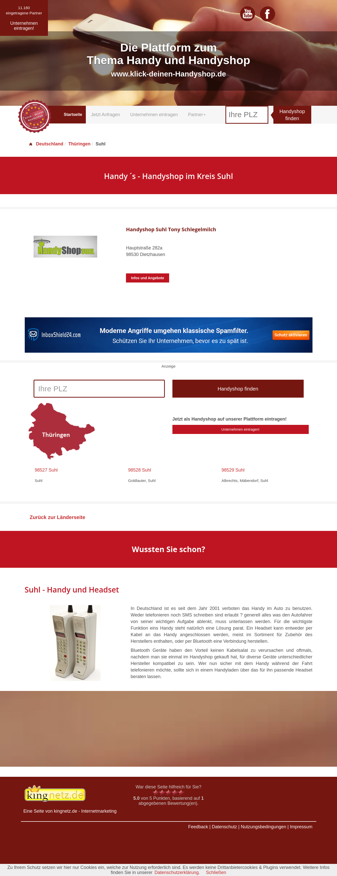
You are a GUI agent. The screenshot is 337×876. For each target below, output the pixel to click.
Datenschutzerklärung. (177, 872)
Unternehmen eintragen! (240, 429)
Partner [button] (196, 114)
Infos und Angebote (147, 278)
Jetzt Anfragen (105, 114)
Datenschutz (224, 826)
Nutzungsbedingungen (263, 826)
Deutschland (46, 143)
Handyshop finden (292, 115)
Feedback (198, 826)
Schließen (216, 872)
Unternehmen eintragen (154, 114)
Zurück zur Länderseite (57, 517)
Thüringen (79, 143)
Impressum (301, 826)
